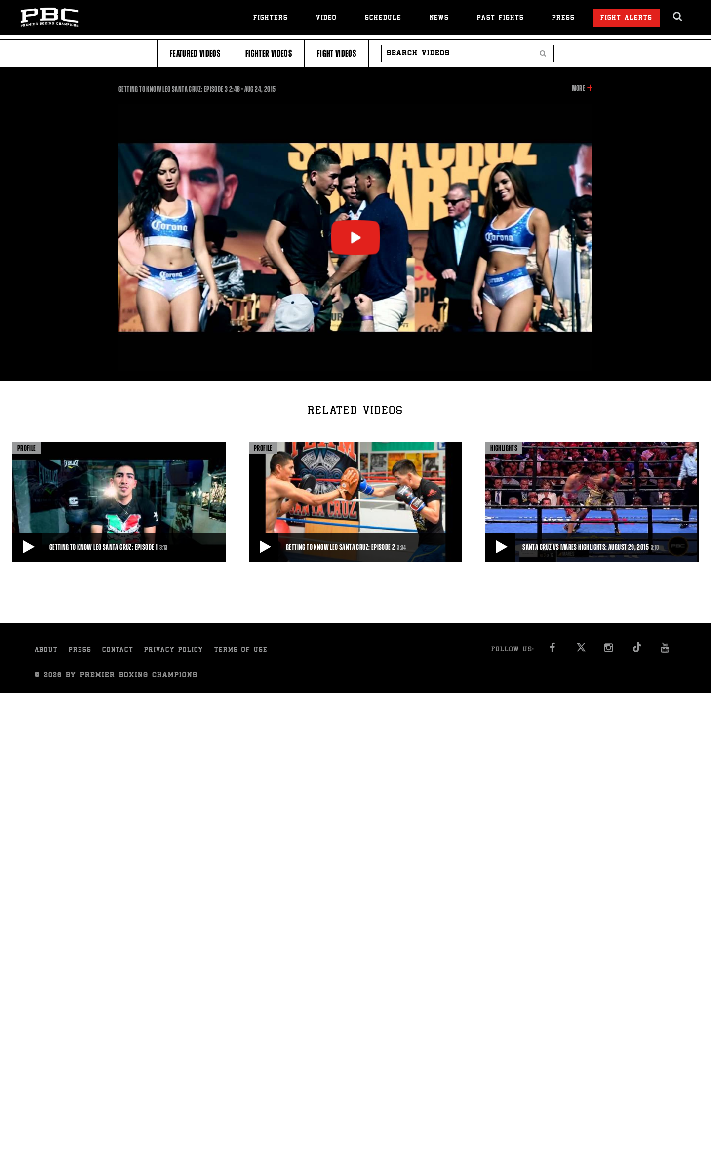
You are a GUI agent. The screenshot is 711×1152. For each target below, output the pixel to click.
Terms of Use (241, 650)
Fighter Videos (268, 53)
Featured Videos (195, 53)
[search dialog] (678, 16)
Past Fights (500, 18)
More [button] (578, 88)
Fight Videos (336, 53)
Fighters (270, 18)
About (46, 650)
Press (563, 18)
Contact (117, 650)
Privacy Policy (173, 650)
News (439, 18)
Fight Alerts (626, 18)
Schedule (383, 18)
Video (326, 18)
